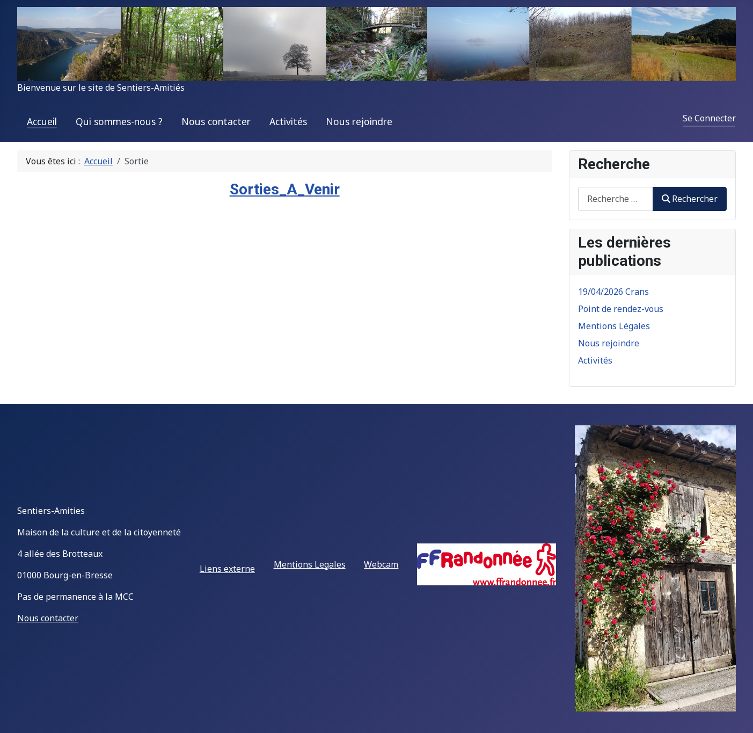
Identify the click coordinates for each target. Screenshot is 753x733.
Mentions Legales (310, 564)
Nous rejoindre (359, 121)
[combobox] (615, 199)
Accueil (42, 121)
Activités (288, 121)
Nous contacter (216, 121)
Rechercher (690, 199)
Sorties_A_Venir (285, 189)
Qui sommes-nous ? (119, 121)
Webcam (381, 564)
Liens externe (227, 569)
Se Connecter (709, 118)
